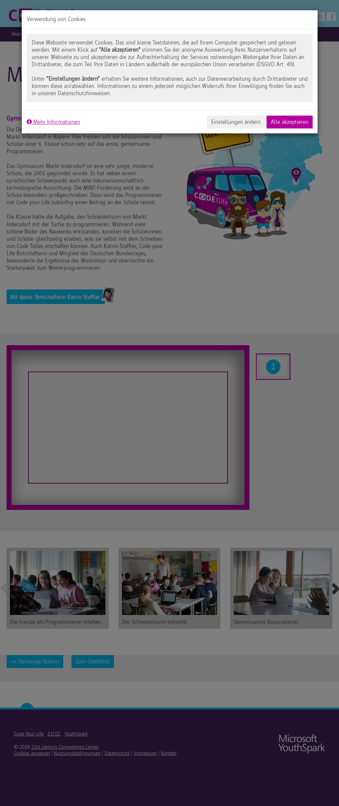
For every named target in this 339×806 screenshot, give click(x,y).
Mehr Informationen (53, 122)
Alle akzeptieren (289, 122)
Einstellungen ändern (236, 122)
